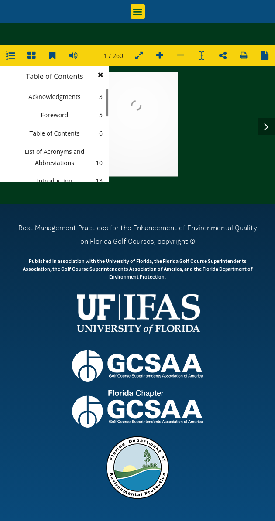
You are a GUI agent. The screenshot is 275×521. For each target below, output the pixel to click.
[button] (138, 11)
